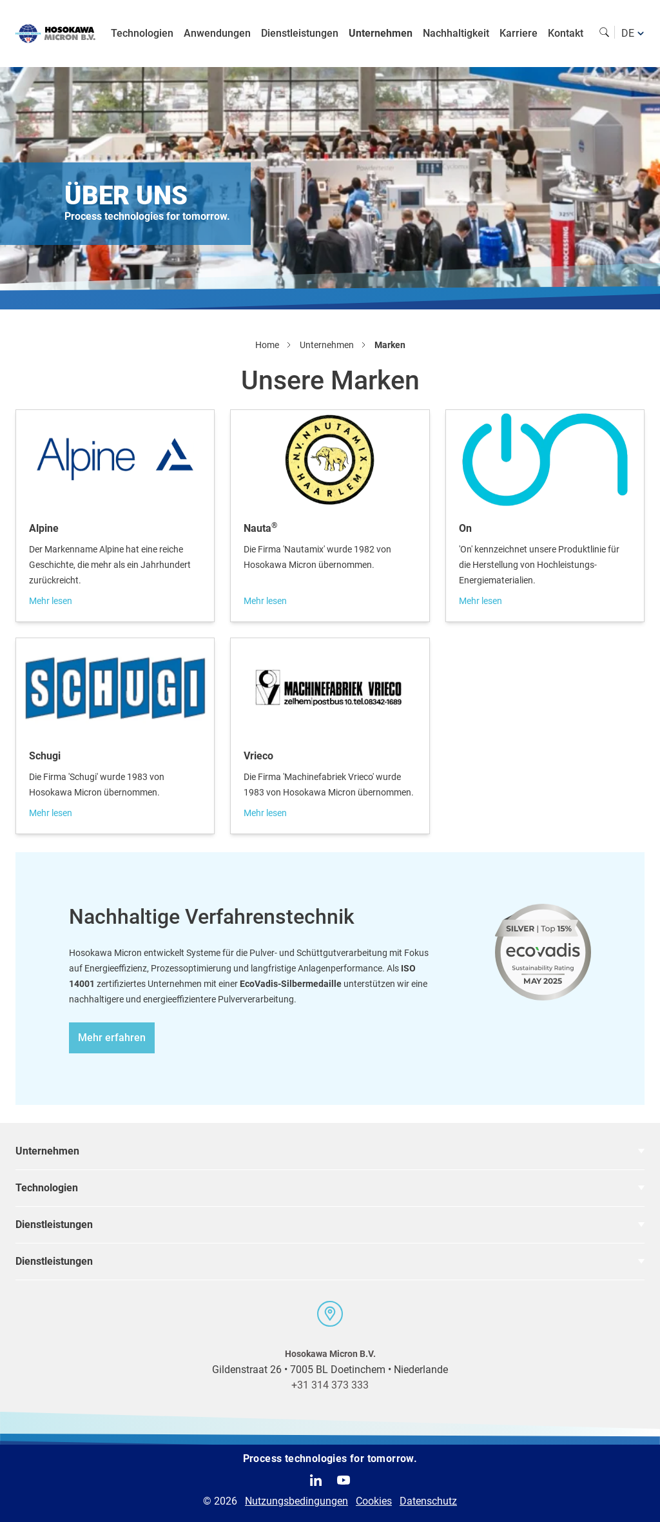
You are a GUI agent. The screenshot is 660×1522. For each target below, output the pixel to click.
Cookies (374, 1501)
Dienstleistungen (299, 33)
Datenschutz (428, 1501)
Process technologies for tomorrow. (330, 1458)
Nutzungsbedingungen (296, 1501)
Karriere (519, 33)
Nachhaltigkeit (456, 33)
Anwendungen (217, 33)
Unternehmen (380, 33)
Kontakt (565, 33)
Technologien (142, 33)
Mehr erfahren (112, 1037)
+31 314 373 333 (330, 1385)
